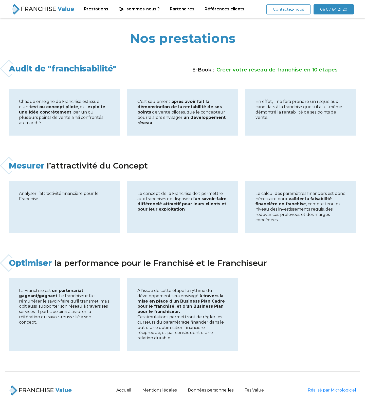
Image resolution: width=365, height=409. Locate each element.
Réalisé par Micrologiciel (332, 389)
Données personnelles (210, 389)
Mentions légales (159, 389)
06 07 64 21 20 (333, 8)
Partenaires (182, 8)
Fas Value (254, 389)
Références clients (224, 8)
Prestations (96, 8)
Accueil (123, 389)
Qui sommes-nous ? (139, 8)
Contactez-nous (288, 8)
